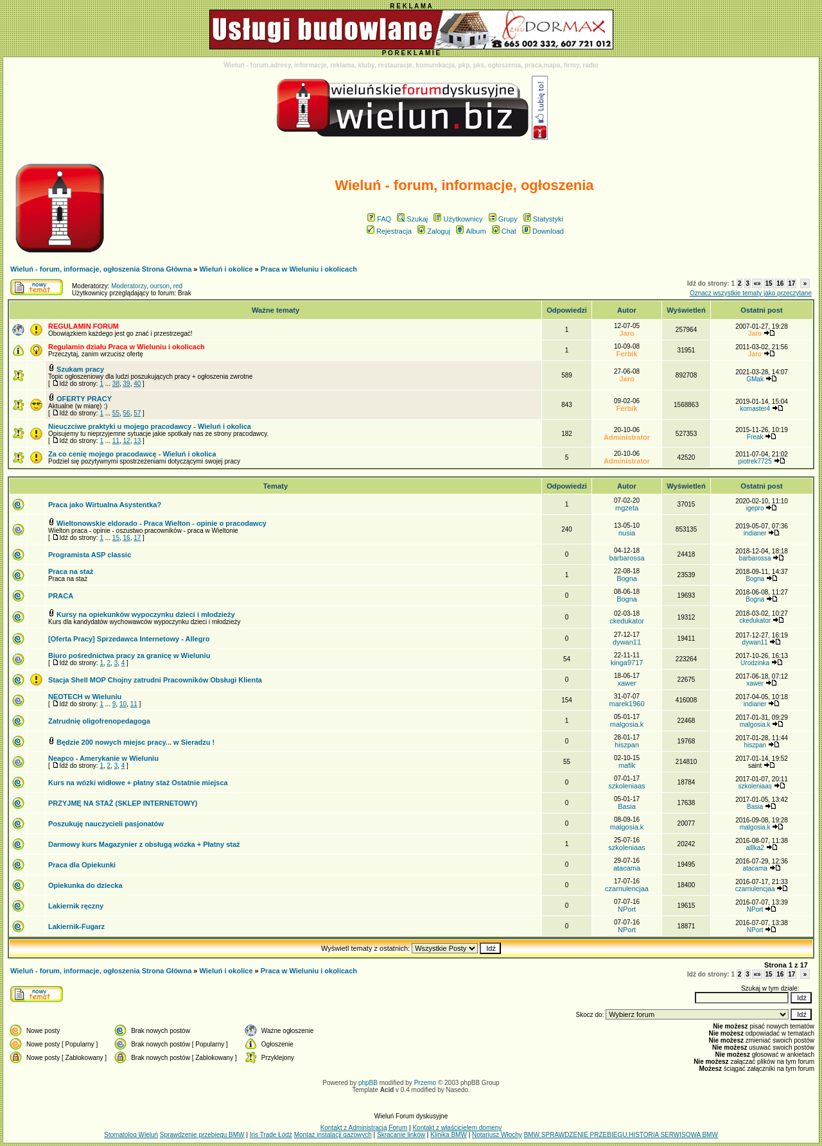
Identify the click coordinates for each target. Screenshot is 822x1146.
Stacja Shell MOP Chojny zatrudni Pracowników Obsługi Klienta (155, 680)
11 (115, 440)
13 (137, 440)
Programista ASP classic (89, 555)
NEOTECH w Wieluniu (84, 696)
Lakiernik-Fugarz (76, 926)
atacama (626, 868)
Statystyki (543, 219)
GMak (755, 379)
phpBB (368, 1082)
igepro (755, 508)
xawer (626, 683)
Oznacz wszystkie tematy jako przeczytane (751, 293)
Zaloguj (433, 231)
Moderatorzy (128, 286)
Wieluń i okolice (226, 269)
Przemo (425, 1082)
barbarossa (627, 558)
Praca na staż (70, 571)
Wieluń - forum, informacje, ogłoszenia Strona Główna (100, 269)
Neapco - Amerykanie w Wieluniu (103, 758)
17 (791, 283)
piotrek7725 (754, 461)
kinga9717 (627, 662)
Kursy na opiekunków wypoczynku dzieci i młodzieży (146, 614)
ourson (160, 286)
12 (126, 440)
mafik (626, 765)
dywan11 (627, 642)
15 (768, 283)
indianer (755, 533)
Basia (627, 806)
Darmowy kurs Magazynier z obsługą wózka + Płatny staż (144, 844)
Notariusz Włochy (497, 1134)
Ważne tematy (275, 310)
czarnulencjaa (627, 888)
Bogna (626, 578)
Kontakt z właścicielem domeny (457, 1127)
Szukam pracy (80, 369)
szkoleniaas (626, 786)
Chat (504, 231)
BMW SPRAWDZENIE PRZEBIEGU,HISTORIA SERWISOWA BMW (621, 1134)
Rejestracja (389, 231)
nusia (626, 533)
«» (756, 283)
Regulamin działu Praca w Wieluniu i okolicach (126, 347)
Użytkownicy (457, 219)
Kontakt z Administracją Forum (364, 1127)
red (177, 286)
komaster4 (755, 408)
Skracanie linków (401, 1134)
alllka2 (755, 847)
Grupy (503, 219)
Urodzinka (754, 662)
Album (470, 231)
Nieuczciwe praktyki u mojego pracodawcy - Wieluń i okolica (149, 426)
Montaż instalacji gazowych (333, 1134)
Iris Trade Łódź (271, 1134)
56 (126, 413)
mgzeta (626, 508)
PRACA (60, 596)
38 (115, 383)
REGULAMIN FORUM (83, 326)
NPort (627, 909)
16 (779, 283)
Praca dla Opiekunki (82, 865)
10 (123, 704)
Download (543, 231)
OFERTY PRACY (84, 399)
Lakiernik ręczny (75, 906)
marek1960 (627, 704)
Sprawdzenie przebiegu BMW (202, 1134)
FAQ (379, 219)
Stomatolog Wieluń (131, 1134)
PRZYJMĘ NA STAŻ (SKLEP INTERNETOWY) (122, 803)
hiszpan (627, 745)
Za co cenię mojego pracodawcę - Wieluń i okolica (132, 454)
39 (126, 383)
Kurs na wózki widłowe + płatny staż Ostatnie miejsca (138, 782)
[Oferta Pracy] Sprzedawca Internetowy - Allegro (128, 639)
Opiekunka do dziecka (85, 885)
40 (137, 383)
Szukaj (412, 219)
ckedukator (626, 621)
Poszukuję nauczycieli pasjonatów (106, 824)
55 (115, 413)
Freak (755, 436)
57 (137, 413)
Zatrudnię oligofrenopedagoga (99, 721)
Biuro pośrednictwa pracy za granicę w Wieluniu (129, 655)
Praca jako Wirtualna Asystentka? (104, 504)
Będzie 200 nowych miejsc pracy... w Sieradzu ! (135, 742)
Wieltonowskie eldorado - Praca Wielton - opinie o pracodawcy (162, 523)
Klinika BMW (448, 1134)
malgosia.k (627, 724)
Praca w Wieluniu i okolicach (309, 269)
